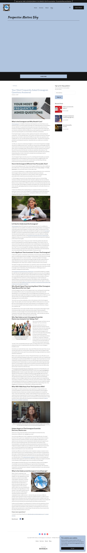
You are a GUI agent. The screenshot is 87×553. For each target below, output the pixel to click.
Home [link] (35, 7)
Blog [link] (52, 7)
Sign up (59, 97)
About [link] (47, 7)
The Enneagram (15, 226)
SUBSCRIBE (43, 76)
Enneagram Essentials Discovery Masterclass (38, 235)
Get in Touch (78, 7)
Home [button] (37, 541)
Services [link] (41, 7)
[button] (70, 7)
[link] (6, 7)
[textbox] (65, 92)
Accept (72, 548)
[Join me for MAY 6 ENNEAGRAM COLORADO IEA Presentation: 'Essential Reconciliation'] (43, 1)
